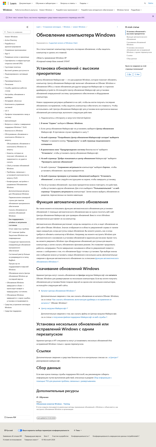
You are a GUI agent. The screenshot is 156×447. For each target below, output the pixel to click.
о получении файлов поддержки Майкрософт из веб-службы (79, 317)
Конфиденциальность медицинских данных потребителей (115, 436)
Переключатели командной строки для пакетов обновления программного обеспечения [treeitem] (19, 202)
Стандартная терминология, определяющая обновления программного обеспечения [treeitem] (19, 246)
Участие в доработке (60, 436)
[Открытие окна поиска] (145, 3)
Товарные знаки (30, 439)
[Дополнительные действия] (117, 27)
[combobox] (16, 32)
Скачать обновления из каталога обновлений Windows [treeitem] (18, 213)
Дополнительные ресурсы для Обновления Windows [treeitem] (19, 192)
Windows (66, 27)
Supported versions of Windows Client (63, 43)
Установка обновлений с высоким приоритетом (136, 32)
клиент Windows (79, 27)
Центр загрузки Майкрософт (53, 308)
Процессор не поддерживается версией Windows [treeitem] (19, 266)
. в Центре (112, 357)
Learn (38, 27)
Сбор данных (132, 58)
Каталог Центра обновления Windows (57, 290)
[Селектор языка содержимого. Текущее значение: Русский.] (8, 430)
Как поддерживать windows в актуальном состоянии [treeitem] (18, 222)
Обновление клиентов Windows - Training (53, 404)
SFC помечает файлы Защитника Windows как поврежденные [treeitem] (18, 235)
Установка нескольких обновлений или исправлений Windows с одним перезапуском (139, 50)
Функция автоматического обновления (137, 38)
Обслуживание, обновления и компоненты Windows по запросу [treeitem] (18, 146)
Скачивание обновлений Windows (136, 43)
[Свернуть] (27, 27)
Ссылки (129, 55)
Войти (150, 3)
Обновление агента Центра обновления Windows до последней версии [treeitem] (19, 276)
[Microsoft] (4, 3)
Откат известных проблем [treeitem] (19, 229)
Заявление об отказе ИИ (12, 436)
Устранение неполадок (52, 27)
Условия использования (12, 439)
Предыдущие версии (33, 436)
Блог (45, 436)
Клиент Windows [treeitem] (11, 36)
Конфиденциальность (79, 436)
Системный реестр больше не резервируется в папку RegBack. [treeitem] (19, 257)
